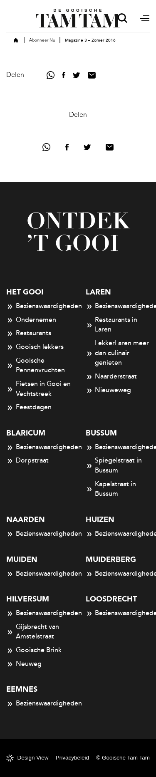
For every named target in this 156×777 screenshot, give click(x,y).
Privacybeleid (72, 758)
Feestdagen (29, 408)
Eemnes (21, 689)
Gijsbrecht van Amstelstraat (32, 632)
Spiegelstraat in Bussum (114, 465)
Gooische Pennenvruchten (35, 365)
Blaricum (25, 433)
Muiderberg (111, 560)
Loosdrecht (111, 599)
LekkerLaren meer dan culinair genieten (117, 353)
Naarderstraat (111, 377)
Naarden (25, 520)
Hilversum (27, 599)
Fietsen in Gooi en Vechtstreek (38, 389)
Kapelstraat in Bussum (111, 489)
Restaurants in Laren (112, 325)
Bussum (101, 433)
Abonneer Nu (42, 40)
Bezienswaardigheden (38, 307)
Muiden (21, 560)
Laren (98, 292)
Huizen (100, 520)
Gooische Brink (34, 651)
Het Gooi (24, 292)
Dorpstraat (27, 461)
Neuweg (24, 664)
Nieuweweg (108, 391)
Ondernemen (31, 320)
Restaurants (28, 334)
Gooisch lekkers (35, 347)
